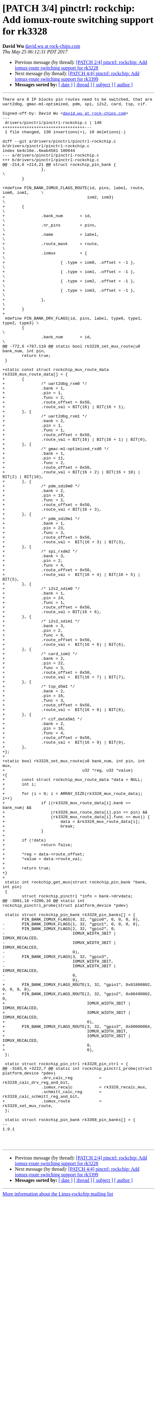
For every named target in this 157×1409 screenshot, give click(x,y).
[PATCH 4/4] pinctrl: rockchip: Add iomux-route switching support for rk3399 (77, 76)
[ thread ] (83, 84)
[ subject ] (103, 84)
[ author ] (123, 84)
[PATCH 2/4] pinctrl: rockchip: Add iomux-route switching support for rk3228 (81, 65)
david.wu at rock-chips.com (52, 46)
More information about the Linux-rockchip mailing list (57, 1403)
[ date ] (65, 84)
